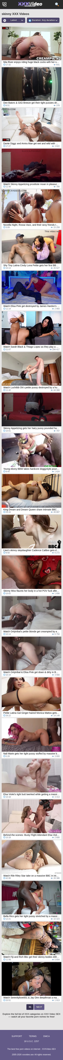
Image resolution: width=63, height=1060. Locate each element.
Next (39, 1007)
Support (17, 1036)
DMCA (46, 1036)
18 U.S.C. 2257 (31, 1041)
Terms (33, 1036)
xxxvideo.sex (28, 1054)
